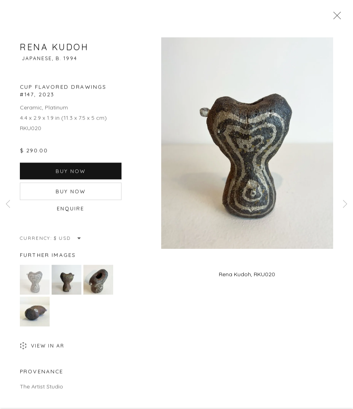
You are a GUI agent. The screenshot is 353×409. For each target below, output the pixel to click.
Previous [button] (8, 204)
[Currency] (67, 239)
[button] (35, 281)
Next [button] (345, 204)
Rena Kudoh (54, 48)
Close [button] (335, 18)
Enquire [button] (71, 210)
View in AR (42, 348)
